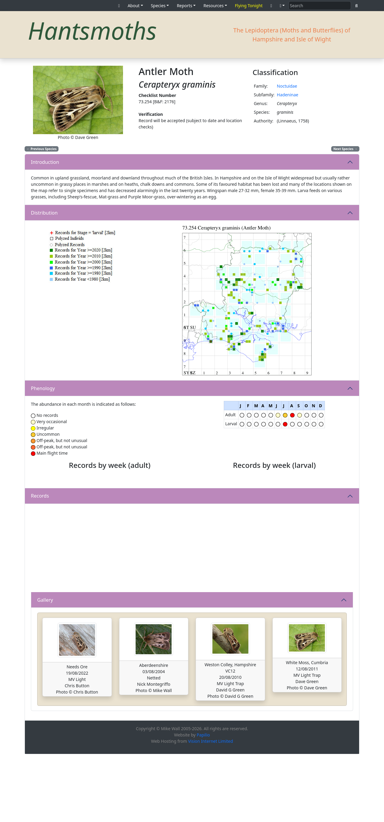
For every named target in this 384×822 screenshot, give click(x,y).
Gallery (45, 667)
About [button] (134, 5)
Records (40, 563)
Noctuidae (287, 86)
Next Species (345, 149)
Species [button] (158, 5)
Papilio (203, 802)
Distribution (44, 212)
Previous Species (42, 149)
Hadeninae (287, 95)
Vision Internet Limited (210, 809)
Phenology (43, 388)
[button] (282, 5)
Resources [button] (213, 5)
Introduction (45, 162)
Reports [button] (184, 5)
